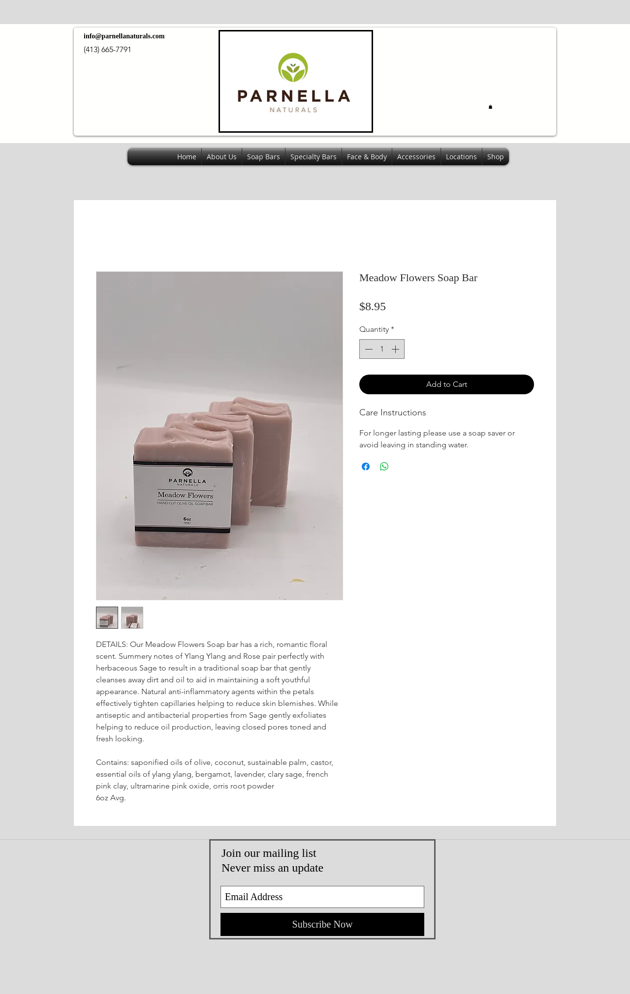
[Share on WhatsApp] (384, 466)
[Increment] (396, 349)
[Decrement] (368, 349)
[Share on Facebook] (366, 466)
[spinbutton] (382, 349)
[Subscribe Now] (322, 924)
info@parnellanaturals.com (124, 36)
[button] (490, 107)
